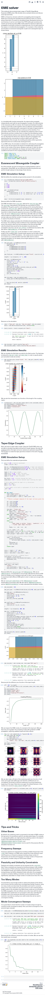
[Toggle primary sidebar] (2, 2)
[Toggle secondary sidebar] (43, 2)
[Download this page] (32, 2)
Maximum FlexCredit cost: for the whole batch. (23, 334)
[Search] (40, 2)
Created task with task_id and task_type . (23, 666)
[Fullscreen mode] (35, 2)
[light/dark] (37, 2)
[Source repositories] (29, 2)
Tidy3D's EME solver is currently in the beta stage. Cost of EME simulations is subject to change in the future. (23, 669)
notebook (4, 450)
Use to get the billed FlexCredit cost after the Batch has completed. (23, 337)
